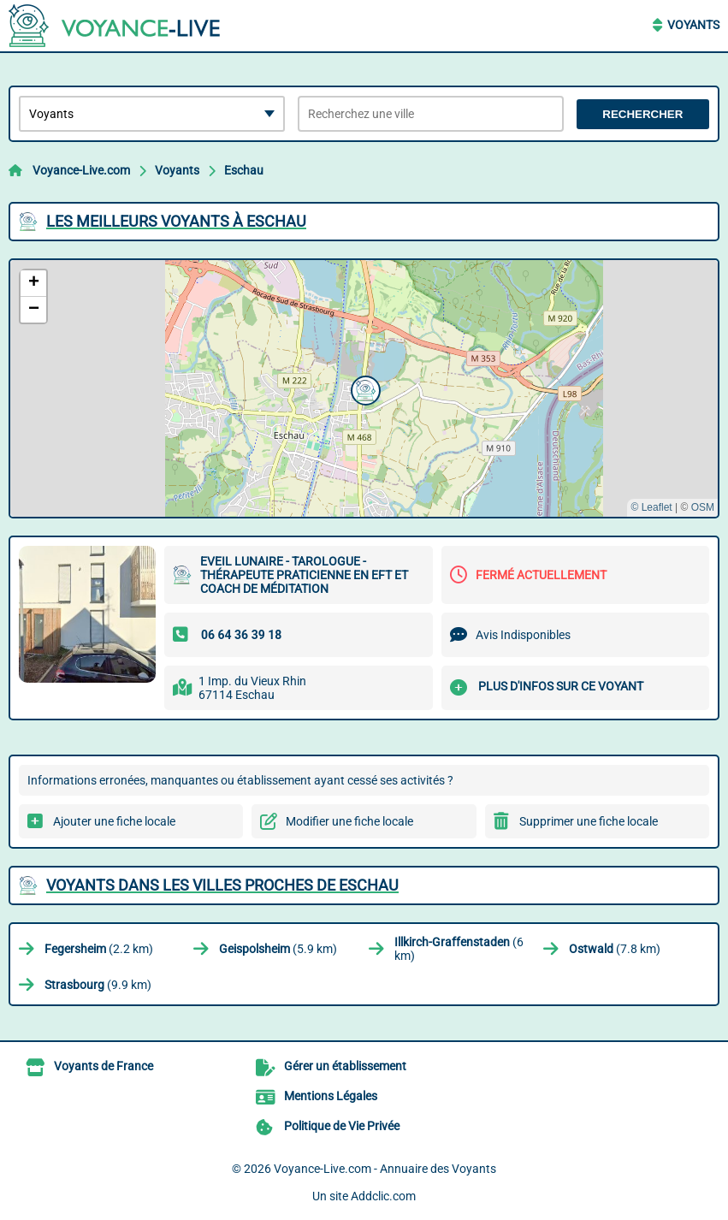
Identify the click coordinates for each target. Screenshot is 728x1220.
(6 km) (459, 948)
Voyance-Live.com (81, 170)
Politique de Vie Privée (342, 1126)
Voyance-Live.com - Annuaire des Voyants (385, 1169)
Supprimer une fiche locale (588, 821)
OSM (702, 507)
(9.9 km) (97, 985)
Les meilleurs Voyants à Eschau (176, 221)
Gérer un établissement (345, 1066)
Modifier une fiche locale (349, 821)
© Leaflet (651, 507)
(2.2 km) (98, 949)
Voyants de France (103, 1066)
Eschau (243, 170)
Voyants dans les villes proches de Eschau (222, 885)
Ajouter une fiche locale (114, 821)
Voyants (693, 25)
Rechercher (642, 114)
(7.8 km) (614, 949)
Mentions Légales (330, 1096)
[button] (363, 388)
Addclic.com (383, 1196)
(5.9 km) (278, 949)
